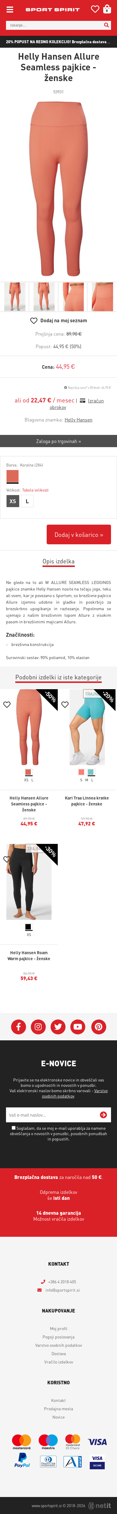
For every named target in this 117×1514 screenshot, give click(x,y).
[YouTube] (77, 1026)
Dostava (58, 1353)
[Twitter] (58, 1026)
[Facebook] (18, 1026)
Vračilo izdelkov (58, 1361)
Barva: (24, 464)
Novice (58, 1417)
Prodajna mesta (58, 1408)
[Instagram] (38, 1026)
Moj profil (58, 1328)
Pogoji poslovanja (58, 1336)
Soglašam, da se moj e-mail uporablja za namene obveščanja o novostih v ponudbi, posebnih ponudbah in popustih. (58, 1133)
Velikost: (27, 489)
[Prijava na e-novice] (103, 1114)
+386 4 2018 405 (62, 1281)
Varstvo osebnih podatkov (58, 1345)
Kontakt (58, 1400)
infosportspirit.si (62, 1290)
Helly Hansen (78, 419)
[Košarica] (105, 9)
